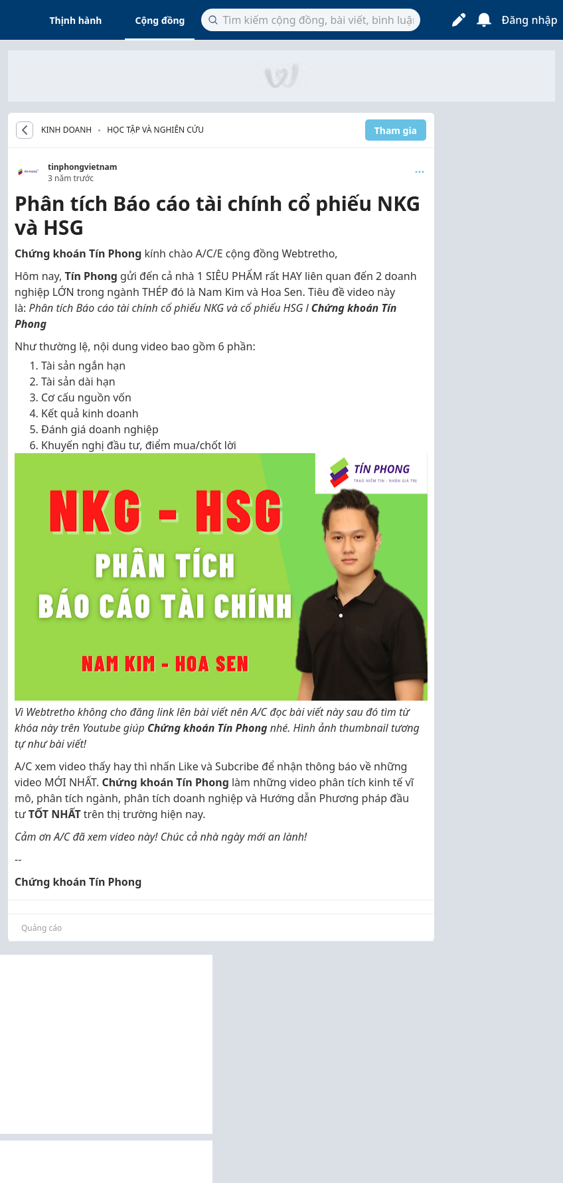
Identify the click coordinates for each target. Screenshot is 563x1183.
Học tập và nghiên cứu (155, 129)
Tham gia (395, 130)
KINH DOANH (66, 130)
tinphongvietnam (82, 167)
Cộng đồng (160, 20)
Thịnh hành (76, 20)
